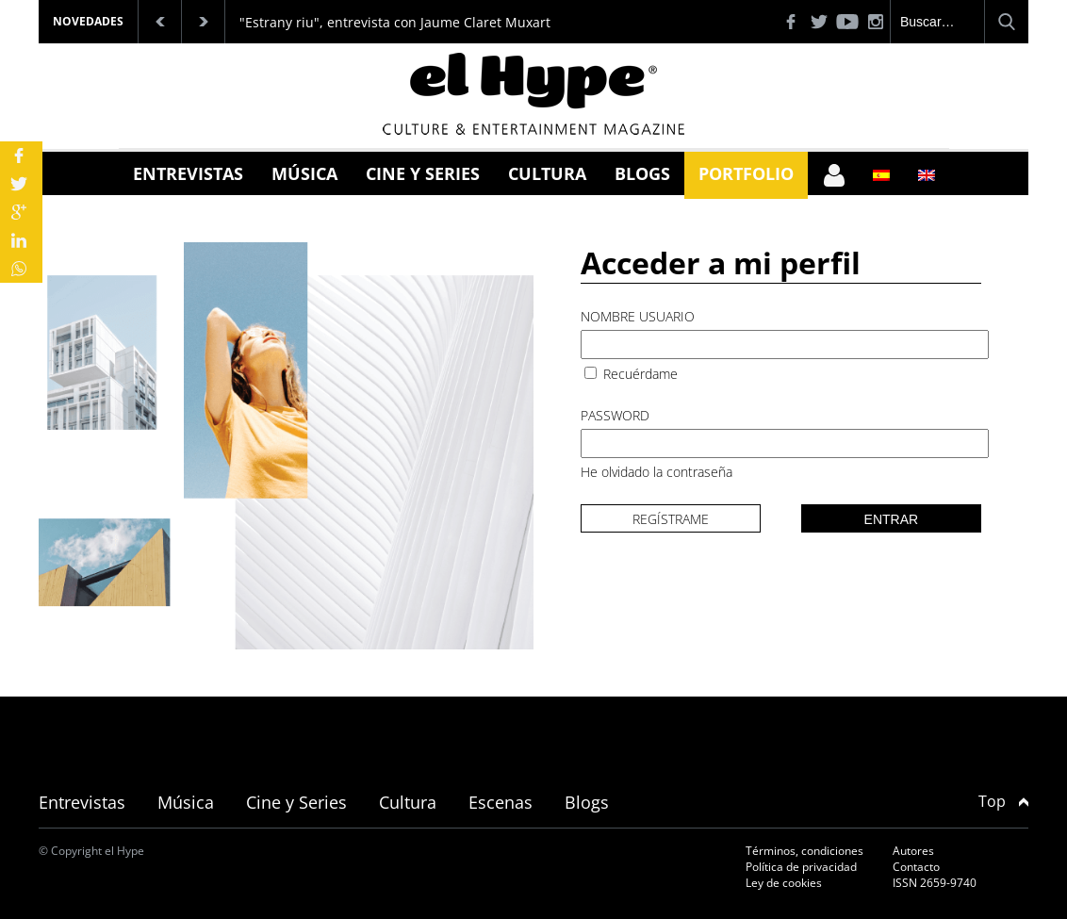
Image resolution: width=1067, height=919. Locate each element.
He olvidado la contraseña (656, 472)
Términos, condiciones (804, 851)
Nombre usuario (638, 316)
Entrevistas (188, 173)
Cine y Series (423, 173)
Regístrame (670, 519)
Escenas (500, 802)
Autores (913, 851)
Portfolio (746, 173)
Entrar (891, 519)
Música (304, 173)
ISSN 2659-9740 (935, 883)
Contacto (916, 867)
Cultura (547, 173)
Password (615, 415)
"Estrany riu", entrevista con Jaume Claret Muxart (394, 22)
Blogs (642, 173)
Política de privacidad (801, 867)
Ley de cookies (784, 883)
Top (1003, 801)
